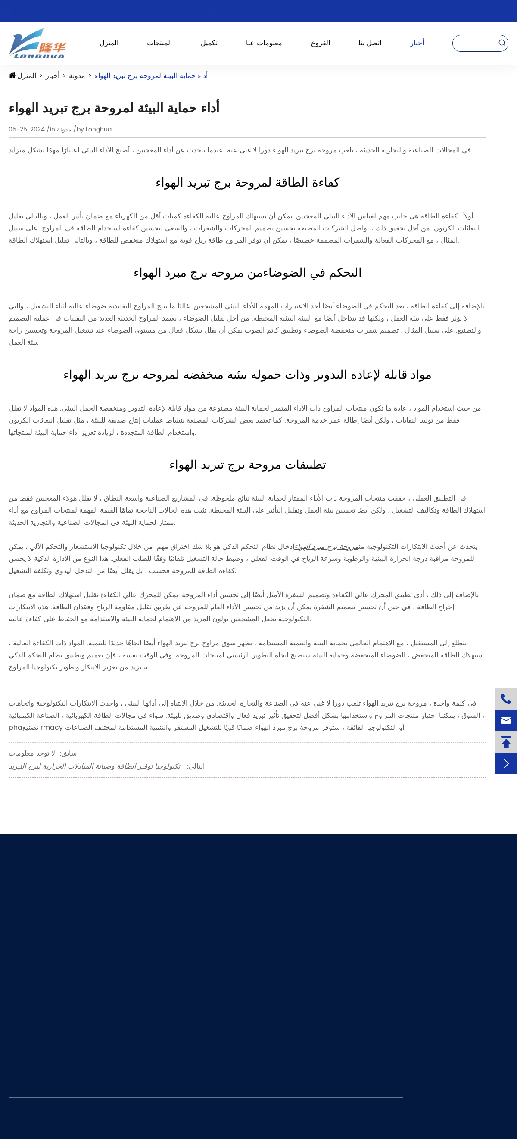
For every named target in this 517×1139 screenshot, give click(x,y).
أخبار (417, 43)
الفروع (320, 43)
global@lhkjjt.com (156, 10)
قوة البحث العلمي (324, 977)
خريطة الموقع (487, 1122)
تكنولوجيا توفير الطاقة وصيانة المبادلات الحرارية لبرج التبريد (94, 766)
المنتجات (159, 43)
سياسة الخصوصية (435, 1122)
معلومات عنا (264, 43)
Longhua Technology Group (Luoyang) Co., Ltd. (128, 1122)
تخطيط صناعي (320, 958)
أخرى (15, 996)
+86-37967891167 (54, 10)
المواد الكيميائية (28, 958)
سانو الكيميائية (189, 958)
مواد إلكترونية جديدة (34, 977)
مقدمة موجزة (319, 938)
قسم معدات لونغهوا (196, 919)
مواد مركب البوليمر (33, 938)
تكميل (209, 43)
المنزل (109, 43)
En (496, 10)
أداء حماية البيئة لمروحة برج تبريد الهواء (151, 75)
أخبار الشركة (318, 1034)
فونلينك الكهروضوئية (197, 977)
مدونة (77, 75)
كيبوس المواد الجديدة (197, 938)
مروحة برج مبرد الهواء (326, 546)
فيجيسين (182, 996)
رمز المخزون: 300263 (263, 10)
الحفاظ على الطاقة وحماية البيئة (49, 919)
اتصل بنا (369, 43)
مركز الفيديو (317, 1053)
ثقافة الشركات (320, 996)
